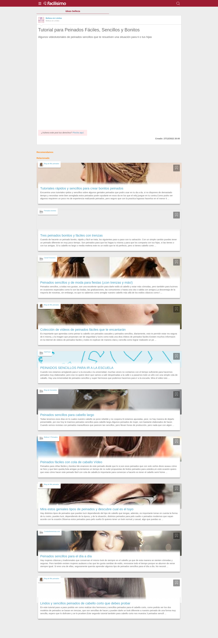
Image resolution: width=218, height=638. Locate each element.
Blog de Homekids (50, 390)
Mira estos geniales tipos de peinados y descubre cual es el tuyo (86, 509)
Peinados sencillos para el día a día (66, 556)
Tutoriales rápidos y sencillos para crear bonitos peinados (81, 188)
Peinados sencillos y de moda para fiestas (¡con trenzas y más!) (86, 282)
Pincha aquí (78, 132)
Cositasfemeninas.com (52, 531)
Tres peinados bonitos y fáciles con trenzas (71, 235)
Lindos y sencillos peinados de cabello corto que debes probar (85, 603)
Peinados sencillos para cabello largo (67, 415)
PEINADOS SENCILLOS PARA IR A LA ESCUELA (76, 368)
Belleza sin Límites (54, 18)
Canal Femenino (50, 258)
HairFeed (47, 352)
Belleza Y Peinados (51, 437)
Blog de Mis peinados (51, 163)
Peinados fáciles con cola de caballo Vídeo (71, 462)
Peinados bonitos (50, 211)
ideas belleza (73, 11)
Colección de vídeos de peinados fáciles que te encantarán (83, 329)
